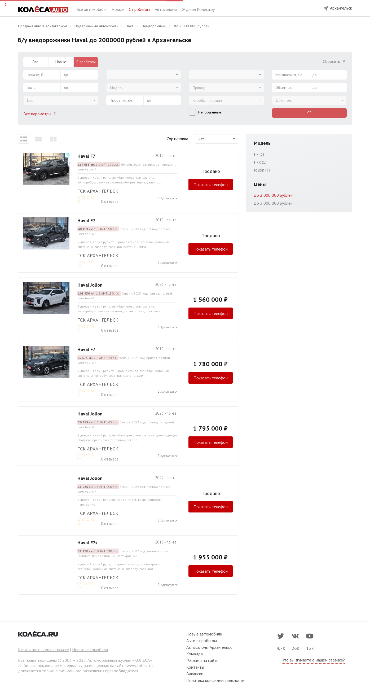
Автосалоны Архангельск (209, 647)
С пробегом (140, 9)
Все (35, 61)
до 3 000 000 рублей (273, 203)
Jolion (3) (262, 170)
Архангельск (168, 198)
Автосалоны (166, 9)
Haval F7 (86, 156)
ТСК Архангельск (97, 191)
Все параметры (40, 113)
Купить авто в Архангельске (43, 649)
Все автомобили (92, 9)
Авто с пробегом (201, 640)
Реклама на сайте (202, 660)
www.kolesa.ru (140, 665)
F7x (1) (260, 162)
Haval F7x (87, 543)
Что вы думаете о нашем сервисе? (313, 660)
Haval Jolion (90, 285)
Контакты (195, 667)
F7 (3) (259, 154)
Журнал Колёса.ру (198, 9)
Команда (194, 653)
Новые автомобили (90, 649)
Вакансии (194, 673)
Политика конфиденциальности (215, 680)
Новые (118, 9)
